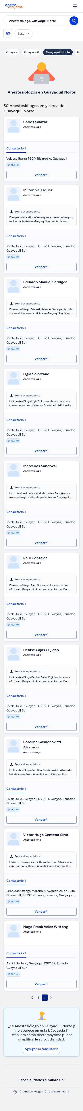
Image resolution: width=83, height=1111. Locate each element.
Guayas (11, 52)
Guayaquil (31, 52)
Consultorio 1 (16, 148)
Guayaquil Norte (58, 52)
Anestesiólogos (33, 1091)
